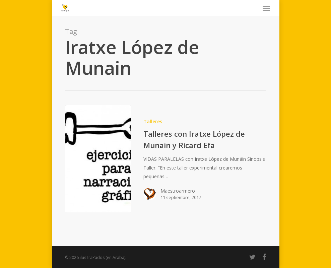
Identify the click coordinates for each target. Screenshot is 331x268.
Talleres (152, 121)
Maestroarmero (177, 191)
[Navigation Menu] (266, 8)
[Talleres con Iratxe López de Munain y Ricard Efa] (98, 158)
